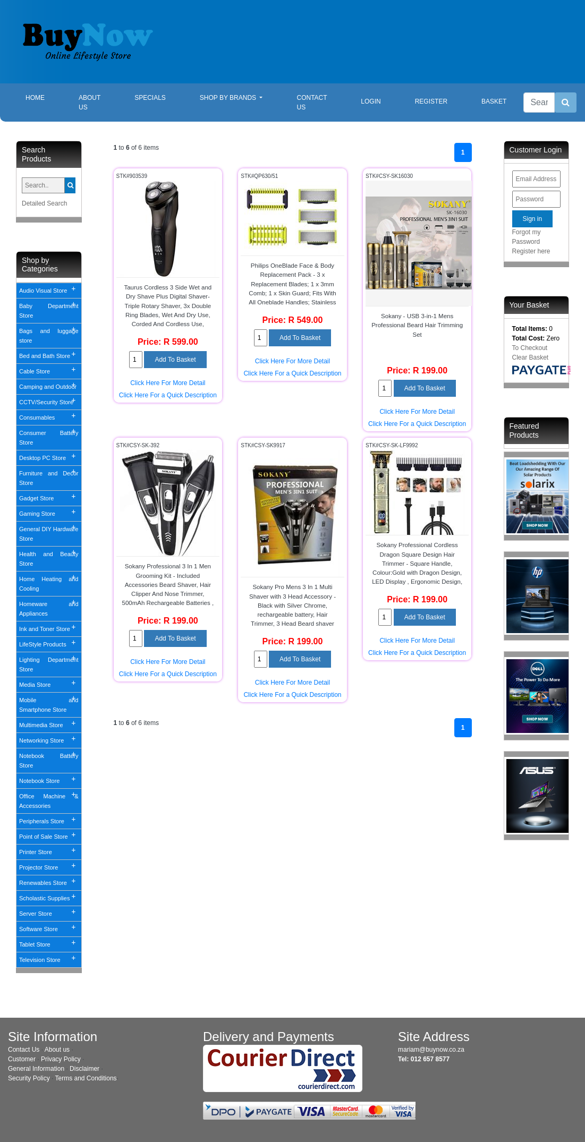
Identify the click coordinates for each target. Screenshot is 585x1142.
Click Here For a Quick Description (168, 395)
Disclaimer (84, 1068)
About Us (89, 102)
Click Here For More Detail (167, 383)
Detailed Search (44, 203)
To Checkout (530, 348)
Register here (531, 251)
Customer (22, 1059)
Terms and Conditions (86, 1078)
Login (370, 101)
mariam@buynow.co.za (431, 1049)
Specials (150, 97)
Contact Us (311, 102)
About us (57, 1049)
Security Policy (29, 1078)
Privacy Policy (61, 1059)
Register (431, 101)
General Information (36, 1068)
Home (44, 96)
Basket (493, 101)
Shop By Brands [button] (229, 97)
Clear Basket (530, 357)
